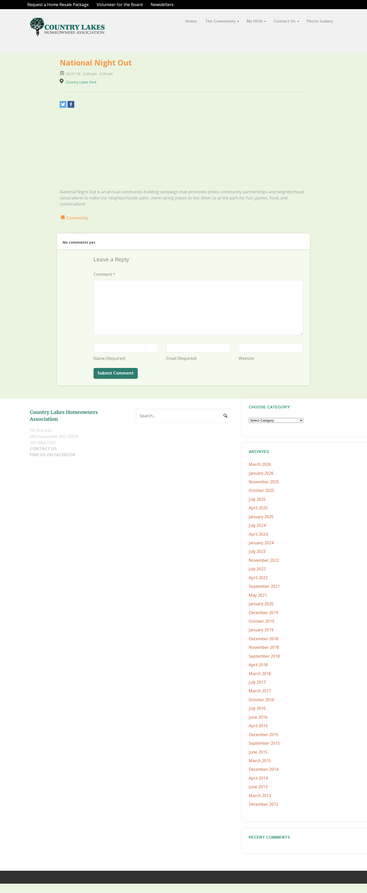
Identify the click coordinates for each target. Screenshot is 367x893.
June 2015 (258, 752)
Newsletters (162, 4)
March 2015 (260, 760)
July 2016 (257, 708)
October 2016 (261, 699)
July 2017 (257, 682)
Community (77, 218)
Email (181, 358)
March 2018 (260, 673)
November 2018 (264, 647)
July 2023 (257, 551)
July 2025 (257, 499)
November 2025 (264, 482)
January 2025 (261, 517)
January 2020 (261, 604)
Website (246, 358)
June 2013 (258, 787)
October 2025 (261, 490)
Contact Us (284, 21)
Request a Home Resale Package (58, 4)
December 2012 (263, 804)
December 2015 (263, 734)
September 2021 (264, 586)
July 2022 (257, 569)
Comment (104, 274)
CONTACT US (43, 448)
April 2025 (258, 508)
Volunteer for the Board (120, 4)
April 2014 (258, 778)
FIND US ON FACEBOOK (52, 455)
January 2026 (261, 473)
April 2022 (258, 577)
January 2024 (261, 543)
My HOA (254, 21)
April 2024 (258, 534)
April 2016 (258, 726)
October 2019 (261, 621)
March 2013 (260, 795)
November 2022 (264, 560)
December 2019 (263, 612)
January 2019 (261, 630)
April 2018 (258, 665)
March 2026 (260, 464)
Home (191, 21)
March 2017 (260, 691)
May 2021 (258, 595)
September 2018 (264, 656)
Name (109, 358)
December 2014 (263, 769)
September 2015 (264, 743)
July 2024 (257, 525)
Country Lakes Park (81, 82)
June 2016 (258, 717)
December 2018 (263, 638)
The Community (220, 21)
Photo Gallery (320, 21)
